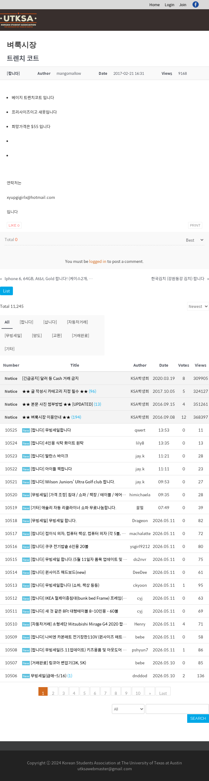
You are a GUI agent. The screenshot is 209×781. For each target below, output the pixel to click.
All (7, 322)
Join (182, 4)
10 (138, 692)
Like (14, 225)
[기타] (9, 348)
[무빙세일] (13, 335)
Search (198, 718)
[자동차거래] (77, 322)
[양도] (37, 335)
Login (169, 4)
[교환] (57, 335)
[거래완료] (80, 335)
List (6, 291)
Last (163, 692)
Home (154, 4)
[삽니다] (50, 322)
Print (195, 225)
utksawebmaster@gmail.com (104, 768)
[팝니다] (26, 322)
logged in (97, 261)
